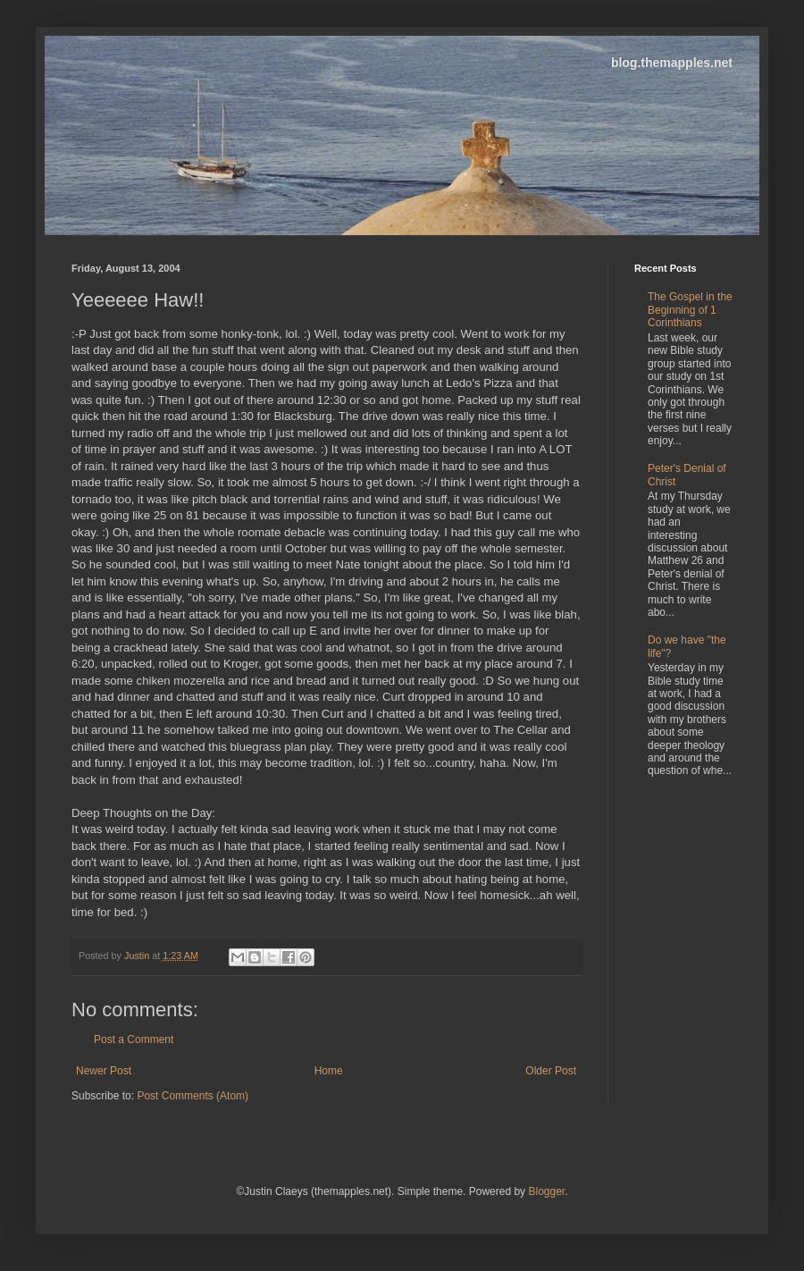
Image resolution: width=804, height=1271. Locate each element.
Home (328, 1071)
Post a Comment (133, 1039)
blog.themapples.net (672, 62)
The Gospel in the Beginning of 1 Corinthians (690, 309)
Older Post (550, 1071)
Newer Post (103, 1071)
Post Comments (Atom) (192, 1096)
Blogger (546, 1191)
